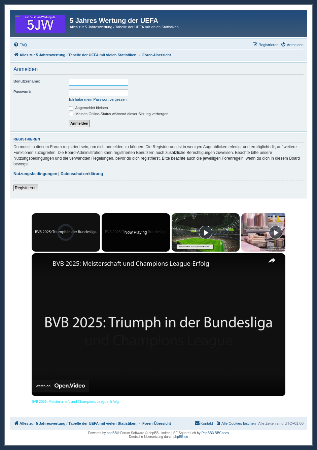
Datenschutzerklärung (82, 173)
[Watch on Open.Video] (60, 386)
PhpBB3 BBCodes (215, 433)
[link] (42, 264)
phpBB (112, 433)
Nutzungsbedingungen (35, 173)
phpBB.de (180, 437)
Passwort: (22, 92)
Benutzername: (26, 81)
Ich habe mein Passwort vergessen (98, 99)
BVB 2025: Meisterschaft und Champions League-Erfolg (130, 263)
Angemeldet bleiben (88, 108)
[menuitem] (20, 45)
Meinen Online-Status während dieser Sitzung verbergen (118, 114)
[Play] (205, 232)
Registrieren (26, 188)
